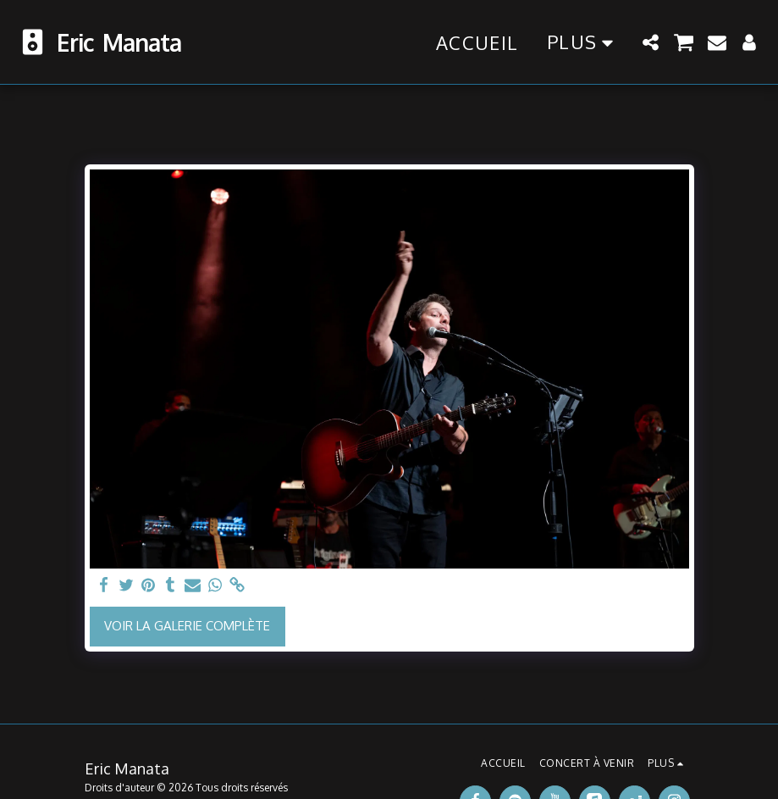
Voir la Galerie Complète (187, 626)
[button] (651, 42)
